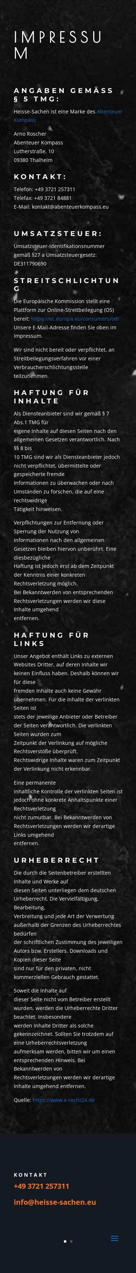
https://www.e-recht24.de (64, 1099)
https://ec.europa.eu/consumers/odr (75, 318)
